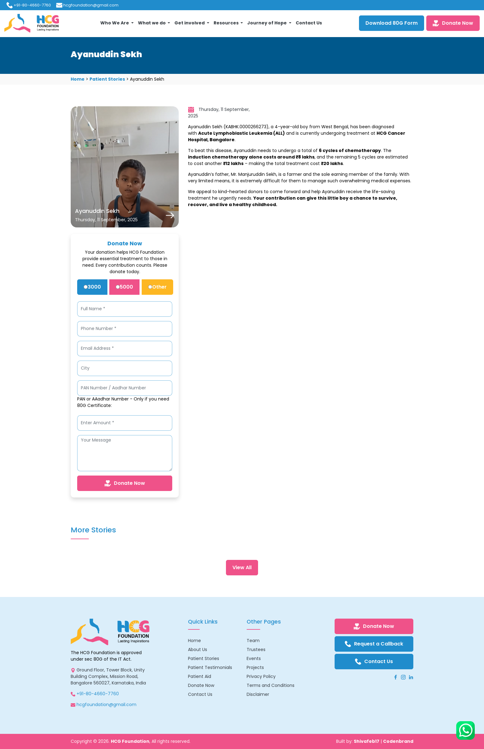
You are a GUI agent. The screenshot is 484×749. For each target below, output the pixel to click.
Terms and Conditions (270, 685)
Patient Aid (199, 676)
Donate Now (453, 23)
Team (253, 640)
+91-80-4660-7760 (32, 5)
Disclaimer (258, 694)
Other (157, 286)
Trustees (256, 649)
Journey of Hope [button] (267, 23)
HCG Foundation (130, 741)
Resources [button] (227, 23)
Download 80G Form (391, 23)
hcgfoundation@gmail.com (91, 5)
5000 (124, 286)
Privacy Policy (261, 676)
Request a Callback (374, 643)
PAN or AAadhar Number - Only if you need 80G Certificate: (123, 402)
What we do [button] (152, 23)
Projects (255, 667)
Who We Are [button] (115, 23)
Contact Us (309, 23)
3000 (92, 286)
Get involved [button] (190, 23)
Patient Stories (107, 79)
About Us (197, 649)
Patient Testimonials (210, 667)
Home (78, 79)
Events (254, 658)
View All (242, 567)
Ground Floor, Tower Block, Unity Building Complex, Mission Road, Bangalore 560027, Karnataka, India (108, 676)
